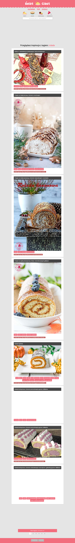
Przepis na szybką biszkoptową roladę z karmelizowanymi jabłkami (32, 261)
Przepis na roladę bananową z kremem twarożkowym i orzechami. (31, 178)
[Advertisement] (37, 31)
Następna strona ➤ (37, 530)
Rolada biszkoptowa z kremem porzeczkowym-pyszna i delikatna (31, 389)
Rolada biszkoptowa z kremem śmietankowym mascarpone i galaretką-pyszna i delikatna (37, 467)
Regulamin (34, 540)
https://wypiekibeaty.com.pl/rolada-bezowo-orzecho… (34, 171)
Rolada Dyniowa (19, 343)
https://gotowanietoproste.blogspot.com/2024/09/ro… (34, 383)
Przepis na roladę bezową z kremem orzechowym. (27, 95)
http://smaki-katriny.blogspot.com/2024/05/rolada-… (33, 461)
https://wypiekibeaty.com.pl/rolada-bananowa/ (32, 254)
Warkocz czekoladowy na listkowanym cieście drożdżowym (30, 51)
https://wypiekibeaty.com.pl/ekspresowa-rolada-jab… (33, 337)
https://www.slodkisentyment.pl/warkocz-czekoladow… (34, 89)
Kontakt (41, 540)
